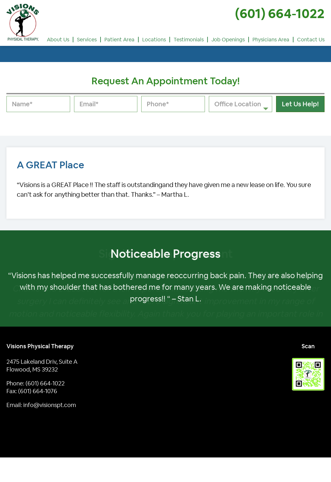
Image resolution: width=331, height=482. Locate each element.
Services (87, 39)
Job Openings (228, 39)
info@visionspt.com (49, 405)
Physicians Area (270, 39)
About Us (58, 39)
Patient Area (119, 39)
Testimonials (189, 39)
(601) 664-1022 (280, 13)
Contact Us (311, 39)
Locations (154, 39)
